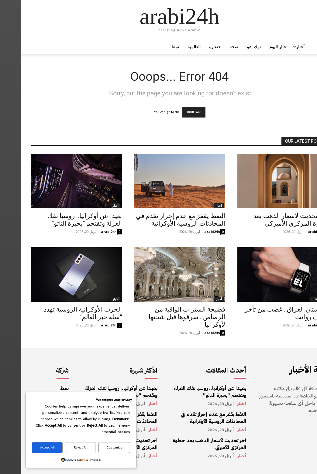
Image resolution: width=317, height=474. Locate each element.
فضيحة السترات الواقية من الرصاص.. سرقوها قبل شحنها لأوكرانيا (166, 317)
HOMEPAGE (173, 112)
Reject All (60, 447)
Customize (93, 447)
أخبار (277, 46)
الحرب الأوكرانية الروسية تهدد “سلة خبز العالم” (62, 313)
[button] (300, 47)
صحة (212, 46)
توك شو (233, 46)
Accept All (26, 447)
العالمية (173, 46)
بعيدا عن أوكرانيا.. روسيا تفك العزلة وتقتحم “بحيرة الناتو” (63, 219)
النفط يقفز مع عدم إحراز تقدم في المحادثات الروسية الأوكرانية (159, 219)
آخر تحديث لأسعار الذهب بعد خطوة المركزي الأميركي (270, 219)
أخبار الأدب (297, 299)
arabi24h (88, 231)
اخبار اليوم (257, 46)
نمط (154, 46)
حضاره (194, 46)
